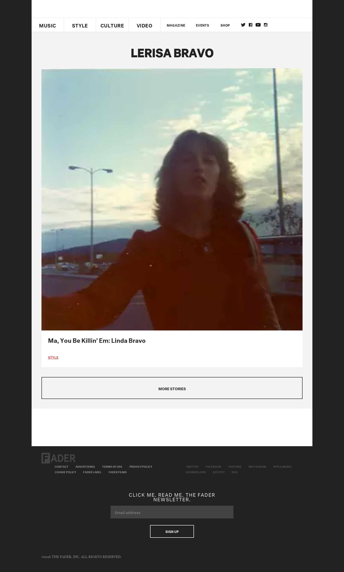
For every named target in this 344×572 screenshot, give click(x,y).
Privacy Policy (140, 466)
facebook (250, 25)
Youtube (235, 466)
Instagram (257, 466)
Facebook (213, 466)
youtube (258, 25)
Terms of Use (112, 466)
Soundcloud (196, 471)
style (53, 357)
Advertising (85, 466)
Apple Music (282, 466)
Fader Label (92, 471)
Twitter (243, 25)
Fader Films (118, 471)
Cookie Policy (65, 471)
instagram (265, 25)
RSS (235, 471)
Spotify (219, 471)
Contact (61, 466)
